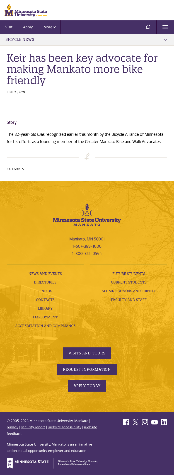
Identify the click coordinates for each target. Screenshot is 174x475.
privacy (12, 427)
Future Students (128, 273)
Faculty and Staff (129, 300)
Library (45, 308)
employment (45, 317)
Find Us (45, 291)
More (50, 27)
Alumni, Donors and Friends (129, 291)
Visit (8, 27)
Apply (28, 27)
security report (33, 427)
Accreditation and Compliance (45, 326)
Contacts (45, 300)
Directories (45, 282)
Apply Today (87, 385)
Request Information (87, 369)
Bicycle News (86, 39)
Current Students (129, 282)
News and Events (45, 273)
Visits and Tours (87, 353)
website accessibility (64, 427)
